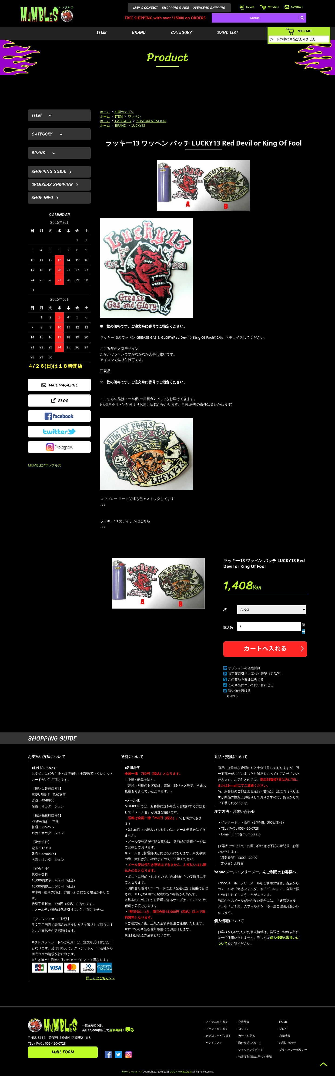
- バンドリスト (213, 1043)
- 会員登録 (243, 1022)
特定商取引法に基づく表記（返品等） (255, 673)
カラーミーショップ (131, 1071)
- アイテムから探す (216, 1022)
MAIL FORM (63, 1052)
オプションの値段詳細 (244, 668)
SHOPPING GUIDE (175, 8)
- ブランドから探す (216, 1029)
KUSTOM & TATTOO (151, 121)
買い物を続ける (239, 690)
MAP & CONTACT (145, 8)
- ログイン (243, 1029)
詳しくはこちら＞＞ (100, 978)
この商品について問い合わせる (251, 685)
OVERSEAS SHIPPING (209, 8)
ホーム (105, 111)
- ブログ (283, 1029)
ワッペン (134, 116)
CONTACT (294, 6)
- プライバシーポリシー (292, 1050)
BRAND (139, 32)
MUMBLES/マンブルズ (44, 465)
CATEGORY (181, 32)
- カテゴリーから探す (217, 1036)
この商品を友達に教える (246, 679)
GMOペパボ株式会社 (180, 1071)
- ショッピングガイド (250, 1050)
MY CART (269, 6)
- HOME (283, 1022)
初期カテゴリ (124, 111)
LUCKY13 (138, 125)
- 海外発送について (249, 1043)
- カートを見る (246, 1036)
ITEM (102, 32)
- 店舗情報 (284, 1036)
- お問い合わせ (287, 1043)
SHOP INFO (42, 197)
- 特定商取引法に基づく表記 (254, 1057)
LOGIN (247, 6)
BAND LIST (227, 32)
